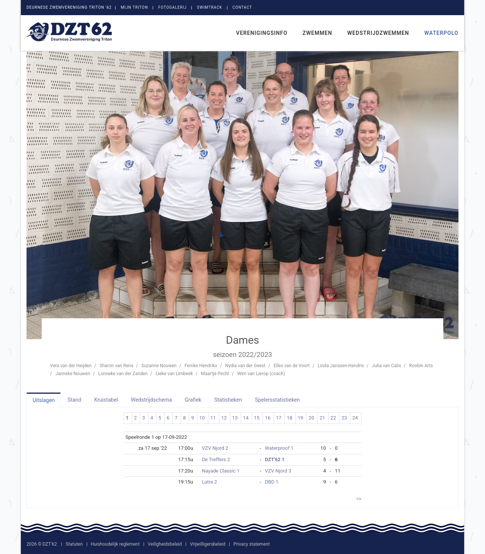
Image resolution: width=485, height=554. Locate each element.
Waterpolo (441, 33)
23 (344, 418)
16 (268, 418)
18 (290, 418)
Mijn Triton (134, 7)
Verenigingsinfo (262, 33)
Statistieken (228, 400)
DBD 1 (271, 482)
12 (224, 418)
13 (235, 418)
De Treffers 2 (216, 459)
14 (246, 418)
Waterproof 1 (279, 448)
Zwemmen (317, 33)
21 (322, 418)
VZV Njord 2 (215, 448)
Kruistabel (106, 400)
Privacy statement (251, 544)
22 (333, 418)
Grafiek (193, 400)
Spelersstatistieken (277, 400)
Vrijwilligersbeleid (207, 544)
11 (213, 418)
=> (358, 499)
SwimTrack (209, 7)
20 (311, 418)
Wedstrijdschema (151, 400)
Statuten (74, 544)
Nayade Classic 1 (220, 471)
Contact (242, 7)
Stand (74, 400)
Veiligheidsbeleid (165, 544)
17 (279, 418)
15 (257, 418)
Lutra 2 (209, 482)
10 (202, 418)
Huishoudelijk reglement (115, 544)
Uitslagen (44, 400)
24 (355, 418)
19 (301, 418)
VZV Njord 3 (278, 471)
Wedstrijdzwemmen (378, 33)
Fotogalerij (172, 7)
